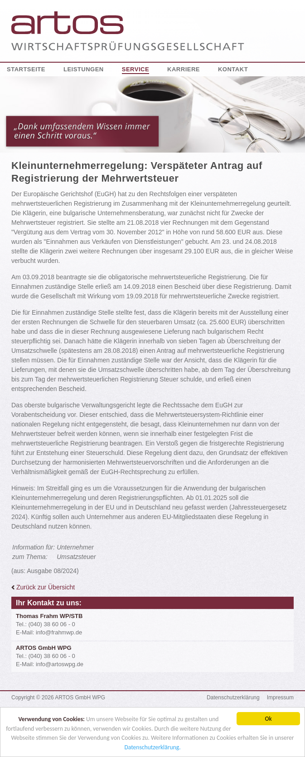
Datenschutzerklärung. (152, 748)
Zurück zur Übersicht (43, 587)
